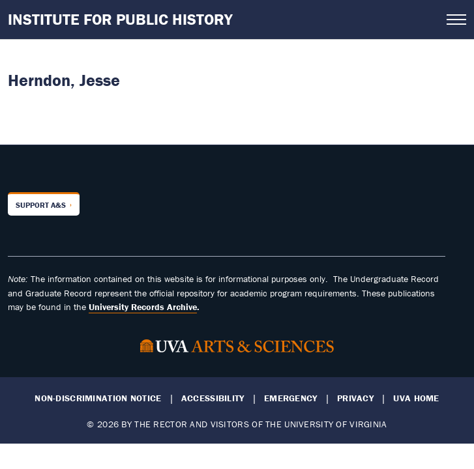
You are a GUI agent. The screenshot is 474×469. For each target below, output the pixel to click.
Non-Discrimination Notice (98, 398)
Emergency (291, 398)
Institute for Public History (120, 19)
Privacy (355, 398)
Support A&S (41, 205)
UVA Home (416, 398)
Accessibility (212, 398)
